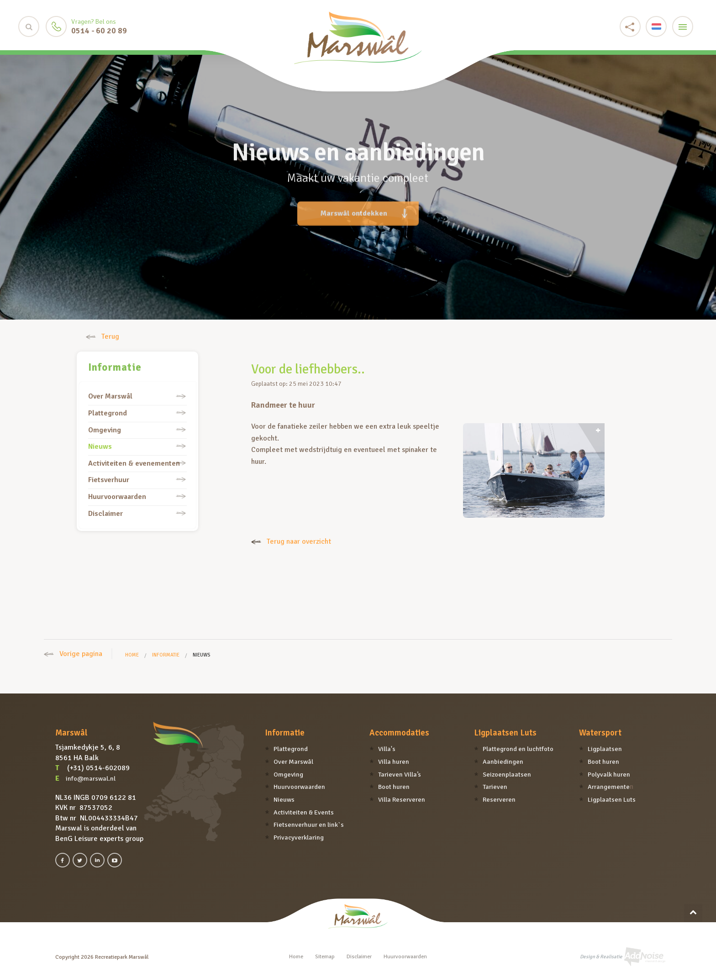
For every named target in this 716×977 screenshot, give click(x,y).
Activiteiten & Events (304, 812)
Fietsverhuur (108, 479)
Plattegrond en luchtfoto (518, 749)
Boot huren (394, 787)
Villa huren (393, 761)
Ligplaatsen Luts (505, 733)
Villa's (386, 749)
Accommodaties (399, 733)
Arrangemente (609, 787)
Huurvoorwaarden (117, 496)
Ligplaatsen (605, 749)
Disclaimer (105, 513)
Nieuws (100, 446)
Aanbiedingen (503, 761)
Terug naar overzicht (291, 541)
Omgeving (104, 430)
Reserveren (499, 799)
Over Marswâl (110, 396)
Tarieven (495, 787)
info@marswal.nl (91, 778)
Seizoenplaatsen (507, 774)
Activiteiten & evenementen (134, 463)
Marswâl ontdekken (364, 207)
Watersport (600, 733)
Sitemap (325, 956)
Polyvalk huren (609, 774)
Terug (102, 336)
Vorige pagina (73, 653)
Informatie (115, 367)
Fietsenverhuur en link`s (309, 824)
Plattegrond (107, 413)
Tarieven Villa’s (399, 774)
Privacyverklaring (299, 837)
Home (132, 655)
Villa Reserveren (401, 799)
